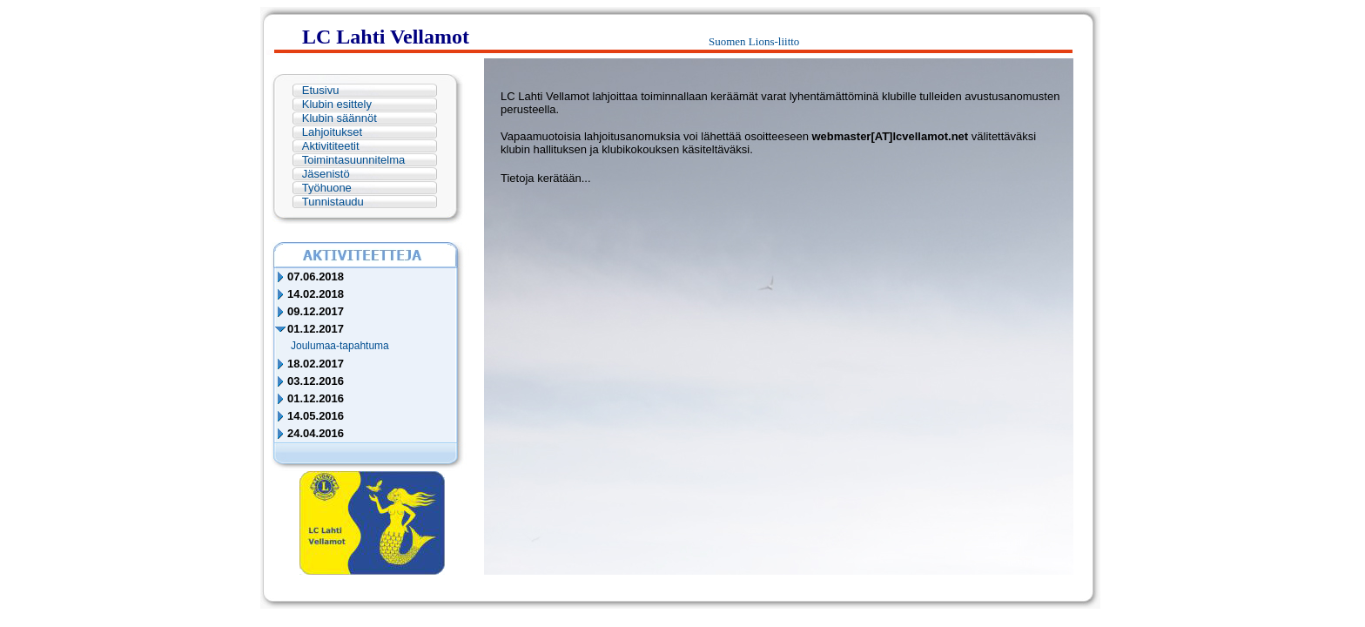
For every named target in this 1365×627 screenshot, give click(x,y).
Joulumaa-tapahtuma (340, 346)
